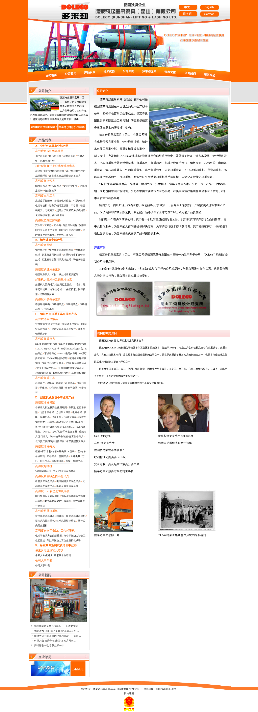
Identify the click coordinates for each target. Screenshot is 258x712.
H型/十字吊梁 (47, 412)
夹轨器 (50, 382)
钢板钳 (59, 382)
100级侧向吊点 (43, 372)
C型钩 (71, 451)
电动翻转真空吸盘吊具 (68, 481)
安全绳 (57, 225)
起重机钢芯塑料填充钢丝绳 (56, 259)
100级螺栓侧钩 (78, 372)
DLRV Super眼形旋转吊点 (72, 343)
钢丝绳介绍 (41, 249)
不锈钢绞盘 (72, 304)
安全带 (39, 225)
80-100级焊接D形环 (57, 358)
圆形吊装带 (55, 156)
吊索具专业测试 (43, 555)
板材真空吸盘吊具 (45, 481)
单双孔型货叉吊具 (75, 441)
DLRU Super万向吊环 (47, 348)
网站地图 (129, 693)
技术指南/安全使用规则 (47, 324)
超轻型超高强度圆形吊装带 (49, 170)
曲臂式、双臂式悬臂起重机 (70, 516)
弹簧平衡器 (71, 387)
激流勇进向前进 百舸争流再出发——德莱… (57, 635)
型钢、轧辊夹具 (74, 461)
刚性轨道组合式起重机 (47, 496)
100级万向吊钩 (61, 372)
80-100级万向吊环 (67, 353)
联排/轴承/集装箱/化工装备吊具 (66, 436)
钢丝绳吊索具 (42, 274)
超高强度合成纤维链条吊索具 (65, 175)
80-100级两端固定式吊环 (71, 368)
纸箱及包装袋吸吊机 (67, 486)
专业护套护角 (70, 185)
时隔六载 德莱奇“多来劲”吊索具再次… (55, 640)
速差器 (48, 225)
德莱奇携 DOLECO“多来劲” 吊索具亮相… (56, 631)
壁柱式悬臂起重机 (45, 520)
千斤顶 (43, 387)
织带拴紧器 (41, 185)
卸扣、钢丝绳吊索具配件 (65, 274)
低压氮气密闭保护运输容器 (49, 441)
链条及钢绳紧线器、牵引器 (63, 205)
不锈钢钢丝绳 (42, 304)
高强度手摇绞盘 (43, 200)
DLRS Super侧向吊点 (46, 343)
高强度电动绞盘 (62, 200)
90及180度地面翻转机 (64, 471)
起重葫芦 (40, 382)
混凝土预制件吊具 (46, 368)
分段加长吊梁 (63, 412)
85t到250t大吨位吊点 (72, 348)
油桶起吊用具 (56, 387)
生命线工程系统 (64, 235)
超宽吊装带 (69, 156)
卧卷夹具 (75, 456)
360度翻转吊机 (43, 471)
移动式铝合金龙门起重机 (69, 422)
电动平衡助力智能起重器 (48, 535)
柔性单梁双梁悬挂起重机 (57, 501)
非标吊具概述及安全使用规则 (51, 407)
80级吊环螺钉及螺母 (53, 363)
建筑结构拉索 (47, 294)
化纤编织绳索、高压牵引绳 (49, 215)
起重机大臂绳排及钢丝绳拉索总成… (54, 284)
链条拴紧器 (55, 185)
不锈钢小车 (48, 309)
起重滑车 (70, 382)
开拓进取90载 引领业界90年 (49, 645)
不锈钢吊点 (58, 304)
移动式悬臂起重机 (66, 520)
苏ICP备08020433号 (166, 689)
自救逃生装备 (70, 225)
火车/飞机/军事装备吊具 (64, 431)
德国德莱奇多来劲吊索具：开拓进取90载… (57, 626)
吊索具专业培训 (62, 555)
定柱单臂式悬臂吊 (45, 516)
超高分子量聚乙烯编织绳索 (70, 210)
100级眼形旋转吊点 (76, 363)
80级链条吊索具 (70, 324)
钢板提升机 (58, 461)
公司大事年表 (42, 565)
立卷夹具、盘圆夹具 (58, 456)
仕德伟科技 (147, 689)
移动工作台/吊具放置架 (64, 417)
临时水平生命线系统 (70, 230)
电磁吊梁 (77, 412)
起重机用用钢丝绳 (51, 254)
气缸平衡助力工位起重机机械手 (64, 540)
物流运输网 (50, 190)
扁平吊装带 (41, 156)
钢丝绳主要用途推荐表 (61, 249)
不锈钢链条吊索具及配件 (62, 328)
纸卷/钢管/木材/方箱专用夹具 (50, 451)
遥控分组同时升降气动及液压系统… (54, 426)
